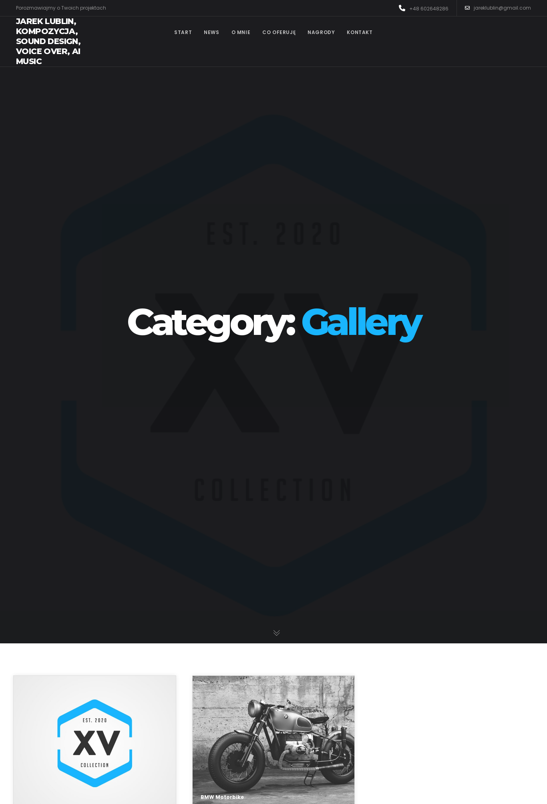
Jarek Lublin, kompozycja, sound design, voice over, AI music (48, 41)
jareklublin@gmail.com (498, 8)
